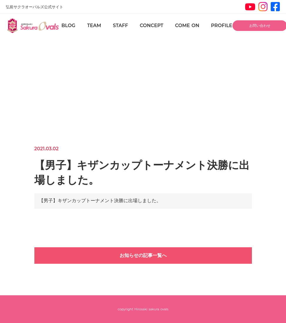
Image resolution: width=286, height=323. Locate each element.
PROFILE (221, 25)
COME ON (187, 25)
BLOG (68, 25)
